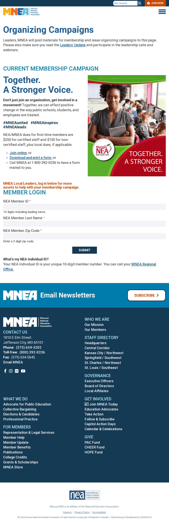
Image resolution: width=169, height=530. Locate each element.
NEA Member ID (15, 201)
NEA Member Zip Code (21, 231)
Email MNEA (13, 362)
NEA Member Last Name (22, 218)
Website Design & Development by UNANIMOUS (131, 517)
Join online (18, 153)
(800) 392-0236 (32, 352)
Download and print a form (30, 158)
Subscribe (144, 295)
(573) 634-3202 (28, 347)
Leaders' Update (73, 45)
